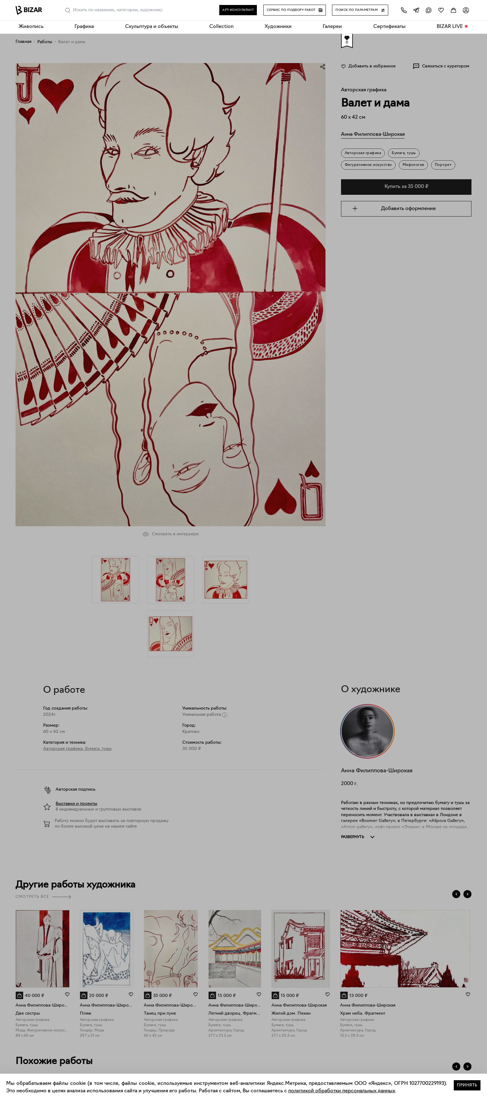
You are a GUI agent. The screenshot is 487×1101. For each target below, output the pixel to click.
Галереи (332, 26)
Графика (84, 26)
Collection (221, 26)
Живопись (31, 26)
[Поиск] (67, 10)
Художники (278, 26)
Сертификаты (389, 26)
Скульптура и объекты (151, 26)
